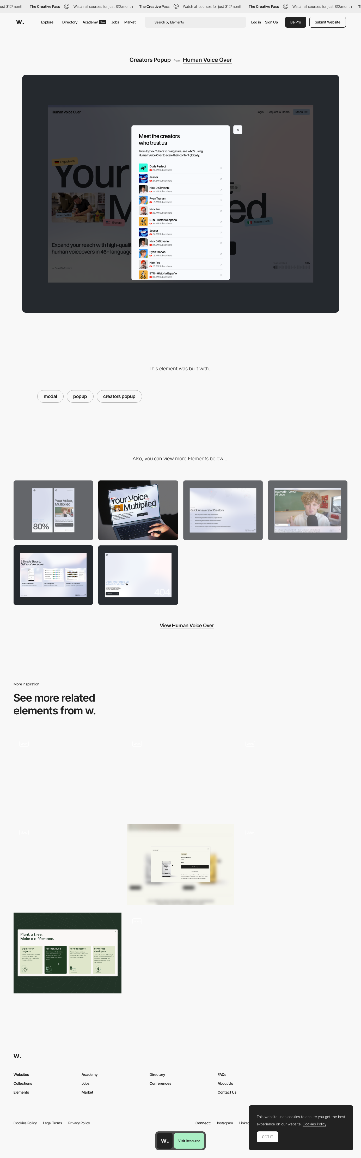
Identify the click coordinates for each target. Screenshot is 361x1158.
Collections (23, 1083)
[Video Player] (307, 510)
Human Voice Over (207, 60)
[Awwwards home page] (165, 1141)
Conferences (160, 1083)
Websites (21, 1074)
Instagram (225, 1123)
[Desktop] (138, 510)
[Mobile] (53, 510)
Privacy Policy (79, 1123)
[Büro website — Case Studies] (67, 864)
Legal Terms (52, 1123)
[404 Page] (138, 575)
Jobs (115, 22)
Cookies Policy (25, 1123)
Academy (94, 22)
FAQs (222, 1074)
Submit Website (327, 22)
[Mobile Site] (67, 775)
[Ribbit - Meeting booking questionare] (293, 775)
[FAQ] (223, 510)
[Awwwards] (20, 22)
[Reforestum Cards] (67, 953)
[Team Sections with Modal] (181, 953)
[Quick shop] (181, 864)
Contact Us (227, 1092)
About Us (225, 1083)
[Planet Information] (293, 864)
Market (130, 22)
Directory (69, 22)
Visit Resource (189, 1141)
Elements (21, 1092)
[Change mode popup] (181, 775)
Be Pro (295, 22)
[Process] (53, 575)
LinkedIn (246, 1123)
